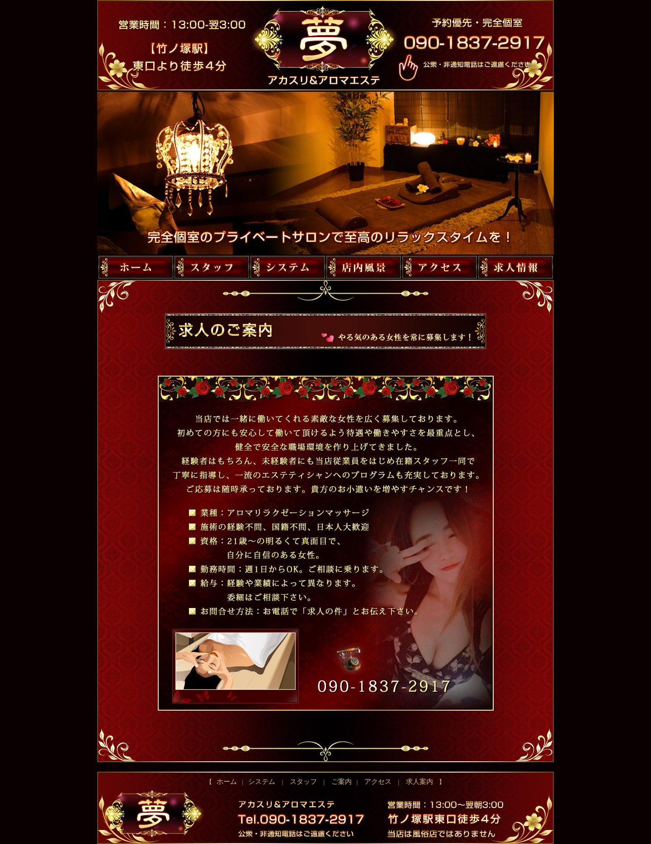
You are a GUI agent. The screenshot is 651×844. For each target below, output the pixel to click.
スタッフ (303, 781)
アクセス (378, 781)
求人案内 (417, 781)
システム (262, 781)
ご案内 (341, 781)
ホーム (229, 781)
